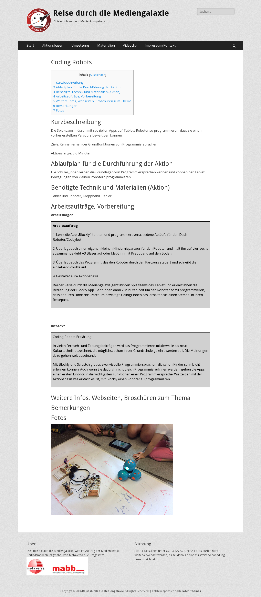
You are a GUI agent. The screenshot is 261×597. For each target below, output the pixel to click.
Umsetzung (80, 45)
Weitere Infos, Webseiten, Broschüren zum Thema (92, 101)
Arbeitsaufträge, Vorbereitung (77, 96)
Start (30, 45)
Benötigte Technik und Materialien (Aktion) (86, 92)
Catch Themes (191, 591)
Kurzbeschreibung (68, 82)
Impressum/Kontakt (160, 45)
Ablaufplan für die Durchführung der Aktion (87, 87)
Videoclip (130, 45)
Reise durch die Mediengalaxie (111, 13)
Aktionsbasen (52, 45)
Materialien (106, 45)
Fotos (58, 110)
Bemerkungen (65, 106)
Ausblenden (97, 75)
